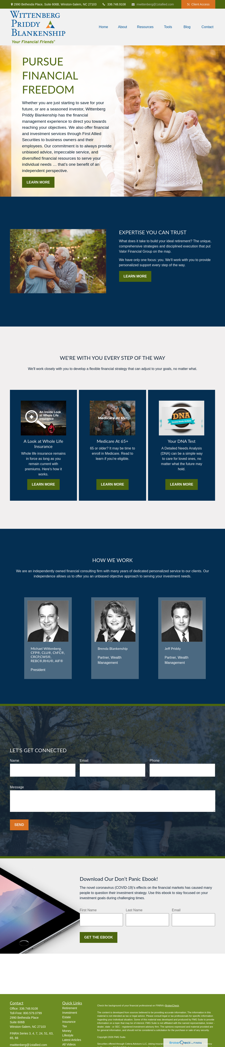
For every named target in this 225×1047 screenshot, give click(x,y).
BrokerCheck (172, 1005)
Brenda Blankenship (113, 648)
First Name (88, 910)
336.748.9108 (114, 4)
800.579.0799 (32, 1013)
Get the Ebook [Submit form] (98, 937)
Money (66, 1031)
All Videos (69, 1044)
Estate (66, 1017)
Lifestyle (67, 1035)
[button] (103, 27)
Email (84, 760)
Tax (64, 1026)
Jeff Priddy (173, 648)
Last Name (134, 910)
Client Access (198, 4)
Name (14, 760)
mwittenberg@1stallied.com (152, 4)
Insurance (68, 1021)
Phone (155, 760)
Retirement (69, 1008)
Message (17, 787)
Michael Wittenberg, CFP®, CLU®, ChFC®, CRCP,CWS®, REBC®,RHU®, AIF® (48, 654)
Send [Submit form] (19, 825)
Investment (69, 1012)
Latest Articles (71, 1040)
